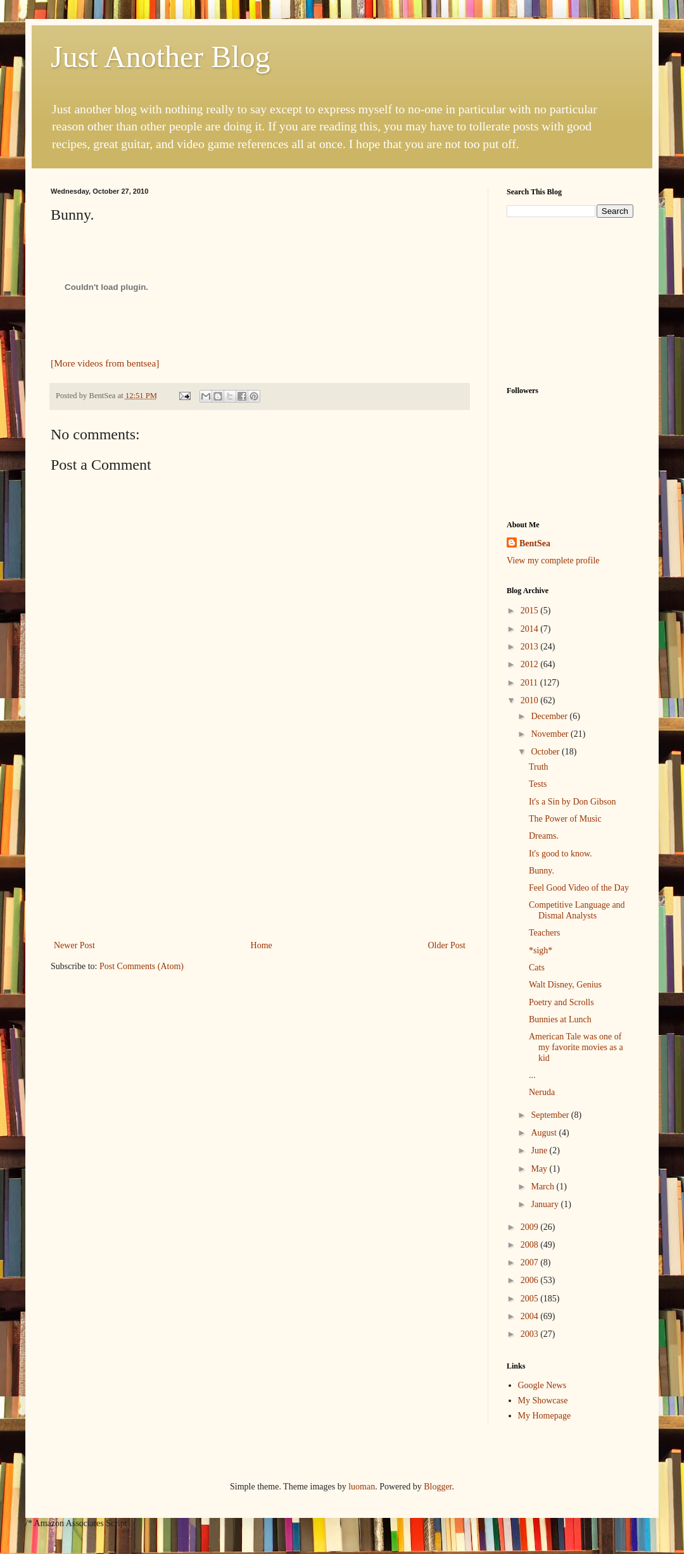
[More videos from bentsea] (105, 363)
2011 (530, 682)
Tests (538, 784)
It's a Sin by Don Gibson (572, 801)
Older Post (447, 945)
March (543, 1186)
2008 (531, 1245)
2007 (531, 1262)
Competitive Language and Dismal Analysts (577, 910)
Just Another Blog (160, 56)
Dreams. (544, 836)
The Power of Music (565, 819)
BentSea (534, 543)
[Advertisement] (260, 842)
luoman (361, 1486)
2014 (531, 629)
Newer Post (74, 945)
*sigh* (540, 950)
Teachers (544, 932)
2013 (531, 646)
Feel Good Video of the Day (579, 888)
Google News (542, 1385)
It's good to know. (560, 853)
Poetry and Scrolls (561, 1002)
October (546, 751)
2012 (531, 664)
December (550, 716)
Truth (538, 767)
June (540, 1150)
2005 (531, 1298)
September (551, 1115)
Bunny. (541, 870)
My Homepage (544, 1415)
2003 (531, 1334)
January (545, 1204)
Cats (537, 967)
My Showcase (543, 1400)
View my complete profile (553, 560)
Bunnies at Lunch (560, 1019)
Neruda (542, 1092)
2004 (531, 1316)
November (551, 734)
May (540, 1169)
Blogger (438, 1486)
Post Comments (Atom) (141, 966)
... (532, 1075)
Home (261, 945)
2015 (531, 610)
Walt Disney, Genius (565, 984)
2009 (531, 1227)
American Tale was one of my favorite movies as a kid (576, 1047)
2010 (531, 700)
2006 (531, 1280)
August (545, 1132)
